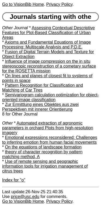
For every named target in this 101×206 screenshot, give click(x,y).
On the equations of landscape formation (43, 147)
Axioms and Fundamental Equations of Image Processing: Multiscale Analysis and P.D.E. (46, 44)
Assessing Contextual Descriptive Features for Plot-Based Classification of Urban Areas (48, 33)
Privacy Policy (59, 4)
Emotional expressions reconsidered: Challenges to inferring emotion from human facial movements (49, 140)
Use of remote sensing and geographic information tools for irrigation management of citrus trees (45, 166)
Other (7, 123)
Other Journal (15, 28)
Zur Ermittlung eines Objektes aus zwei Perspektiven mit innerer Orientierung (40, 107)
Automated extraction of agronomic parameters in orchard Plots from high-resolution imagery (47, 128)
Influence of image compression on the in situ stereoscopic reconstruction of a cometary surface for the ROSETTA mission (49, 66)
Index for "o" (13, 180)
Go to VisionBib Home (23, 4)
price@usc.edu (25, 196)
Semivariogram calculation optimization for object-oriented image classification (50, 97)
